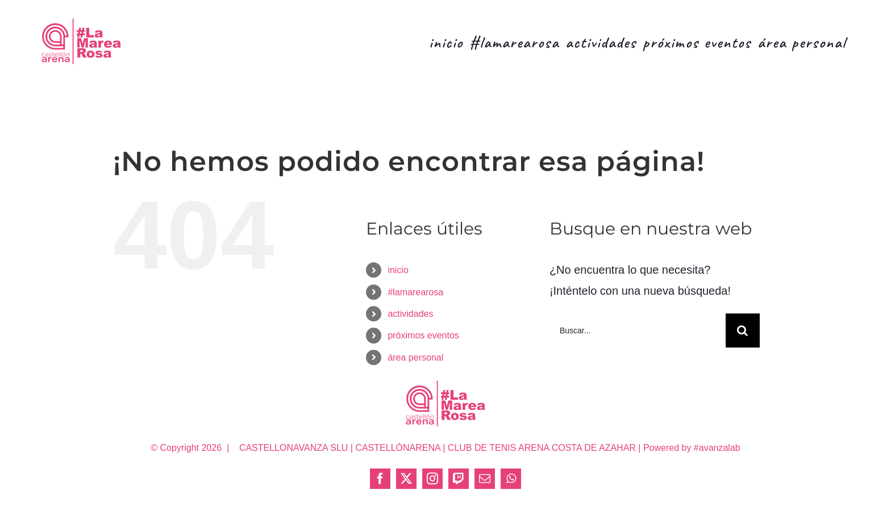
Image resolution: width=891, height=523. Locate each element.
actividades (410, 314)
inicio (398, 270)
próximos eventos (423, 335)
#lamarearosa (415, 292)
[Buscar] (743, 330)
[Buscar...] (637, 330)
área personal (415, 357)
